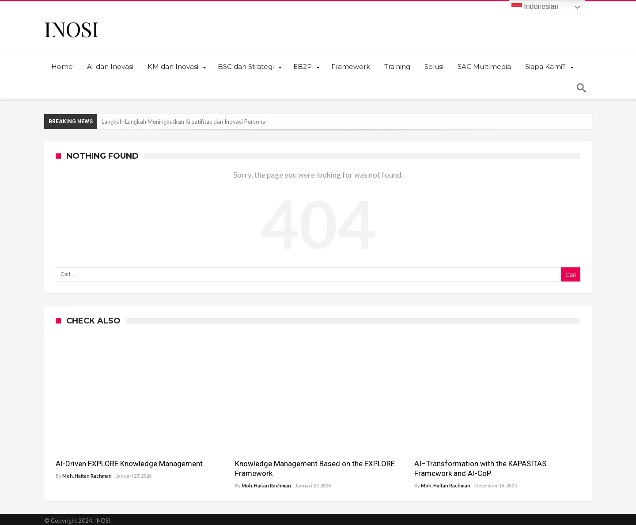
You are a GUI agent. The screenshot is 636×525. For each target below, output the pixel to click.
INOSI (71, 28)
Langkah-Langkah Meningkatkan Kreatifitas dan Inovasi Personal (184, 121)
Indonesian (535, 7)
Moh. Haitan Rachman (87, 476)
